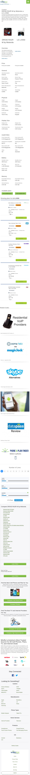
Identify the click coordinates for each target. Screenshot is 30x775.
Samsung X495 (6, 552)
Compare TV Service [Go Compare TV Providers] (15, 629)
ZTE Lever (5, 555)
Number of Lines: (15, 467)
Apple (2, 700)
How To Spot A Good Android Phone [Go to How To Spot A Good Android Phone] (7, 413)
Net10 (17, 690)
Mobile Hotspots (5, 713)
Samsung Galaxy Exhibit (8, 511)
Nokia (17, 703)
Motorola (3, 703)
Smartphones (4, 728)
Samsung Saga (6, 514)
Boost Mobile (19, 692)
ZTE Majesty (5, 534)
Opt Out (15, 772)
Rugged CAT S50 (6, 523)
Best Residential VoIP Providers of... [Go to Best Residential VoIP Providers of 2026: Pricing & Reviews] (7, 333)
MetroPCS (3, 692)
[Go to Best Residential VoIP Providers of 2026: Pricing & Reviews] (15, 321)
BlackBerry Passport (7, 547)
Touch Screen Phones (6, 730)
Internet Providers (5, 720)
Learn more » (5, 58)
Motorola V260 (6, 536)
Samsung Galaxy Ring (7, 541)
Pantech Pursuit (6, 544)
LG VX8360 (5, 528)
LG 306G (5, 549)
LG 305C (5, 515)
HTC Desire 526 (6, 512)
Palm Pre (5, 539)
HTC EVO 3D (6, 533)
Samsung (3, 705)
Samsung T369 (6, 517)
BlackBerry (18, 700)
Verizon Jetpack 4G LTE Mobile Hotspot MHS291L (13, 525)
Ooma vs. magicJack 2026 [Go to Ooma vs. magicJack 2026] (6, 360)
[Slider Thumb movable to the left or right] (7, 481)
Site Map (15, 769)
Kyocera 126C (6, 530)
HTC (2, 701)
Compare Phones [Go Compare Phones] (15, 604)
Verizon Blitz (5, 538)
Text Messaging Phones (22, 730)
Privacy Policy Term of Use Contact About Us (15, 763)
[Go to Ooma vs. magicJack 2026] (15, 348)
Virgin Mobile (4, 690)
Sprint (2, 688)
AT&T (17, 686)
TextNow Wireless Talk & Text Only (14, 245)
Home (15, 756)
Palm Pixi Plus (6, 546)
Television (18, 720)
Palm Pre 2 (5, 543)
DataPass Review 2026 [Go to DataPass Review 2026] (5, 440)
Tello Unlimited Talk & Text (14, 223)
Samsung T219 (6, 520)
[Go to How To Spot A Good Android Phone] (15, 401)
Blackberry (18, 738)
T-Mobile (18, 688)
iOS (2, 739)
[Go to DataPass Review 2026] (15, 428)
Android (3, 738)
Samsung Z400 (6, 526)
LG (17, 701)
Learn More (15, 564)
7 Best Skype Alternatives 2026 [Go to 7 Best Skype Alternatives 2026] (6, 386)
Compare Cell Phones (4, 4)
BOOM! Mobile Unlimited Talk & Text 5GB (14, 288)
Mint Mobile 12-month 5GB (14, 203)
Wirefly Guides (15, 745)
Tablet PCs (18, 713)
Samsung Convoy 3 (7, 531)
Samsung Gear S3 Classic (8, 509)
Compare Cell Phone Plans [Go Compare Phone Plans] (15, 600)
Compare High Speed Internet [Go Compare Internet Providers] (15, 633)
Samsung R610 (6, 554)
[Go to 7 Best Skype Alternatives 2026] (15, 375)
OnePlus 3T (5, 519)
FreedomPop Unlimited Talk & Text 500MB (14, 266)
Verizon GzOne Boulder (8, 551)
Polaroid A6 (5, 522)
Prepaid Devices (20, 728)
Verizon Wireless (5, 686)
